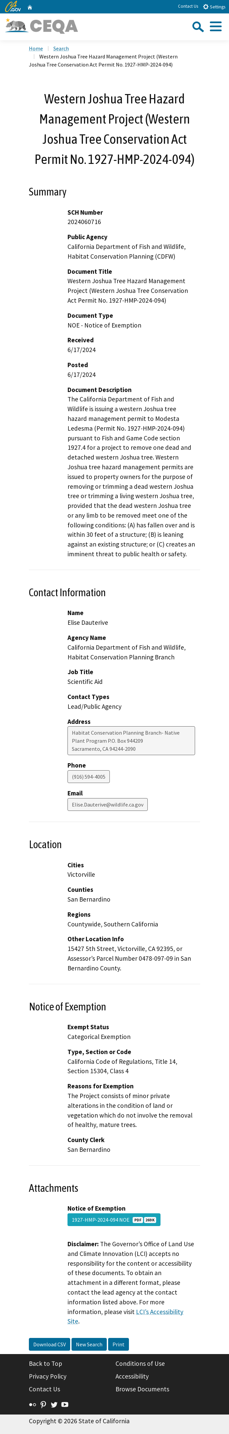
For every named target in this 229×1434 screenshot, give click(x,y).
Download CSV (49, 1344)
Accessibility (132, 1376)
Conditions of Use (140, 1363)
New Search (89, 1344)
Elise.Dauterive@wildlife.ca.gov (107, 804)
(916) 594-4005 (88, 776)
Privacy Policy (47, 1376)
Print (118, 1344)
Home (36, 48)
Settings (214, 6)
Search (61, 48)
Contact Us (188, 6)
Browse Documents (142, 1389)
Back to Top (45, 1363)
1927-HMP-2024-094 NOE (114, 1219)
